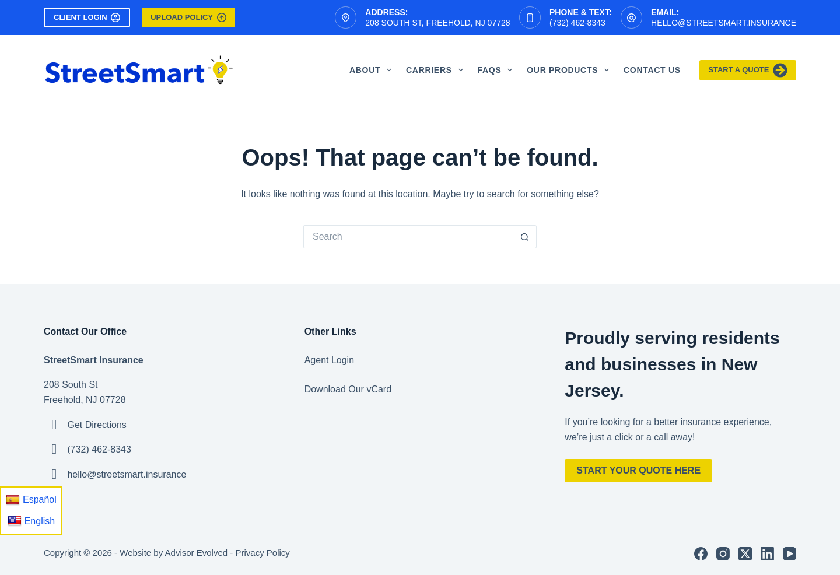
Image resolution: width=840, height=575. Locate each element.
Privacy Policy (262, 553)
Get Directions (96, 425)
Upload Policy (188, 17)
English (31, 521)
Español (31, 500)
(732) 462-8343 (578, 22)
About (372, 70)
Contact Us (652, 70)
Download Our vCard (347, 389)
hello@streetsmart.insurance (723, 22)
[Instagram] (723, 553)
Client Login (87, 17)
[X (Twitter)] (745, 553)
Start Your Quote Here (638, 470)
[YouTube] (789, 553)
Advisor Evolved (196, 553)
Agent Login (329, 360)
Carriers (437, 70)
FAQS (497, 70)
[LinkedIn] (767, 553)
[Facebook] (701, 553)
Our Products (570, 70)
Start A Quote (748, 70)
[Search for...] (408, 236)
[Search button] (525, 236)
